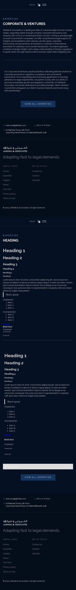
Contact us (37, 171)
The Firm (7, 189)
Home (6, 171)
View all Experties (38, 104)
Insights (6, 180)
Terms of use (9, 198)
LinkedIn (36, 180)
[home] (32, 4)
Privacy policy (9, 194)
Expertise (7, 175)
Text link (6, 324)
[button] (44, 4)
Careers (35, 175)
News (6, 184)
